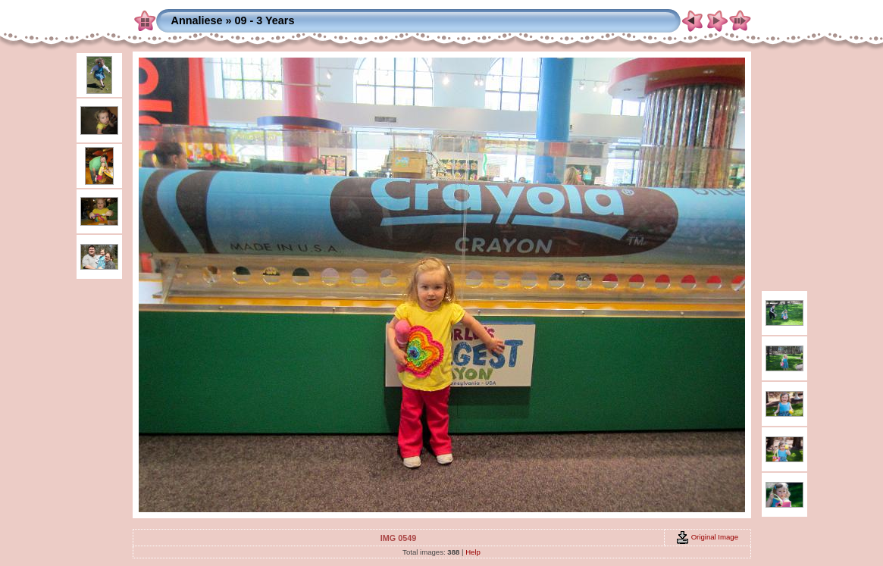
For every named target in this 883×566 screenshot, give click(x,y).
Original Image (707, 537)
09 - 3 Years (264, 20)
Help (473, 552)
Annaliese (197, 20)
